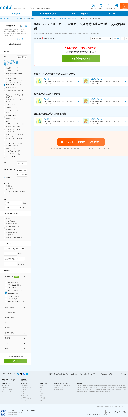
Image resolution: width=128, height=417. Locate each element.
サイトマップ (118, 374)
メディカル (23, 389)
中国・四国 (42, 397)
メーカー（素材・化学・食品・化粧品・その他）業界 (51, 19)
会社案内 (99, 406)
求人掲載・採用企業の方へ (119, 406)
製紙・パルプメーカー (74, 19)
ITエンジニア (24, 385)
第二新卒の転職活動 (121, 387)
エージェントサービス (7, 389)
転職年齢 (109, 389)
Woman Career (24, 400)
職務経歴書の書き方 (102, 385)
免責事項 (111, 374)
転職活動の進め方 (81, 385)
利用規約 (50, 374)
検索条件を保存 (15, 44)
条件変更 (24, 26)
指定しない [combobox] (10, 203)
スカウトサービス (6, 391)
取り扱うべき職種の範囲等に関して (82, 374)
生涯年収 (98, 389)
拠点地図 (107, 406)
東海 (41, 391)
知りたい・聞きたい (80, 14)
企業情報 (107, 391)
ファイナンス (24, 393)
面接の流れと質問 (94, 387)
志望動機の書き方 (113, 385)
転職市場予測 (83, 391)
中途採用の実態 (117, 389)
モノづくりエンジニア (26, 387)
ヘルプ (124, 374)
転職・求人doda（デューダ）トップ (10, 19)
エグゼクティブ (25, 397)
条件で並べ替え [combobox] (97, 39)
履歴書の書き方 (91, 385)
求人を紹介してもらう (48, 14)
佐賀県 (32, 19)
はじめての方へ (6, 385)
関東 (41, 389)
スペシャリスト (25, 395)
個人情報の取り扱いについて (15, 412)
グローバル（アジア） (26, 398)
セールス (23, 391)
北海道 (41, 385)
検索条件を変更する (81, 58)
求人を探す (16, 14)
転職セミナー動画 (59, 389)
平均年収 (92, 389)
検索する (15, 361)
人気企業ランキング (83, 389)
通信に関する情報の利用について (63, 374)
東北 (41, 387)
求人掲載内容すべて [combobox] (11, 249)
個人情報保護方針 (12, 414)
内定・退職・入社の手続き (107, 387)
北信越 (41, 393)
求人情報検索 (5, 387)
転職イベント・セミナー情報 (62, 385)
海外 (41, 400)
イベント (112, 14)
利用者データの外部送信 (99, 374)
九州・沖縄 (25, 19)
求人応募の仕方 (84, 387)
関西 (41, 395)
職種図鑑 (101, 391)
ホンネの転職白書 (93, 391)
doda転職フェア (58, 387)
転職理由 (103, 389)
